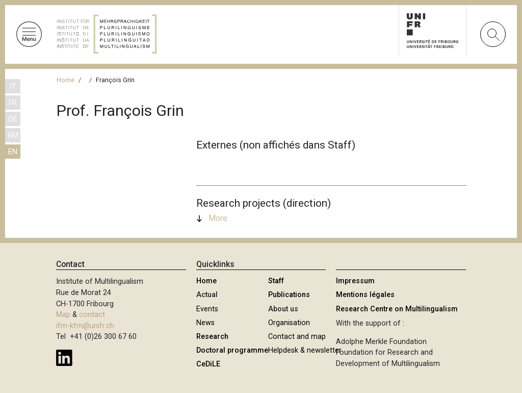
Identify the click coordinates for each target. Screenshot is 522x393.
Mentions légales (365, 294)
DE (13, 119)
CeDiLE (208, 364)
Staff (276, 281)
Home (65, 80)
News (205, 322)
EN (12, 152)
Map (63, 314)
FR (13, 103)
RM (13, 135)
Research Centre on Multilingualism (397, 309)
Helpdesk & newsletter (305, 350)
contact (92, 314)
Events (207, 309)
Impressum (355, 281)
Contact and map (297, 336)
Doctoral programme (232, 350)
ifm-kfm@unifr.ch (85, 326)
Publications (289, 294)
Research (212, 336)
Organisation (289, 322)
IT (13, 86)
